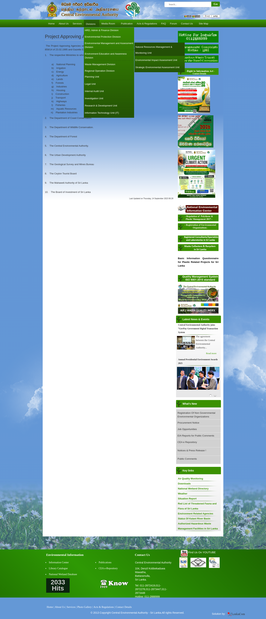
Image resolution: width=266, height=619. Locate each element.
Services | (72, 607)
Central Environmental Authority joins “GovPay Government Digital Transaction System (198, 329)
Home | (50, 607)
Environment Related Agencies (195, 513)
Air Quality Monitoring (190, 478)
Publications (105, 562)
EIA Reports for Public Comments (196, 435)
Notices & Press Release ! (192, 450)
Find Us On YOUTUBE (202, 552)
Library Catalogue (58, 568)
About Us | (60, 607)
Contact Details (124, 607)
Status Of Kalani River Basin (194, 518)
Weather (182, 493)
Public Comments (187, 458)
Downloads (184, 483)
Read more (211, 353)
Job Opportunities (187, 429)
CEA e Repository (187, 442)
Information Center (59, 562)
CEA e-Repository (108, 568)
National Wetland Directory (193, 488)
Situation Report (187, 498)
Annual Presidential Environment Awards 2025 (198, 361)
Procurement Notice (188, 422)
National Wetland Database (63, 574)
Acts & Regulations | (104, 607)
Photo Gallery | (85, 607)
